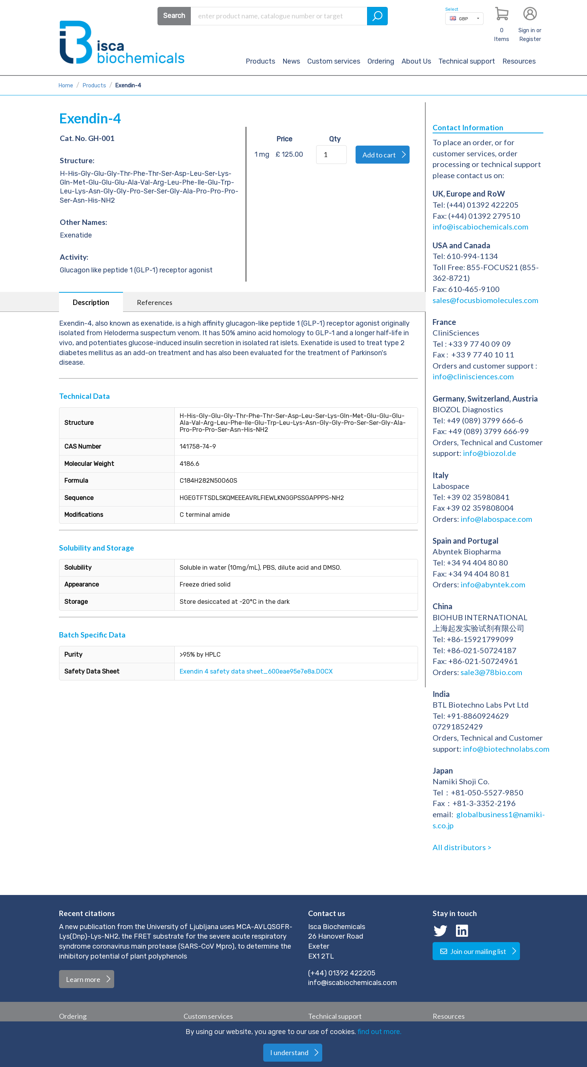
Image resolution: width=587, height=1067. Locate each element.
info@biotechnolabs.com (506, 748)
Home (65, 86)
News (291, 61)
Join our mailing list (472, 951)
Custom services (333, 61)
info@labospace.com (496, 518)
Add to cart (379, 155)
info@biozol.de (488, 452)
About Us (416, 61)
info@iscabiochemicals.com (480, 226)
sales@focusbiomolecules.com (486, 300)
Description (91, 302)
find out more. (379, 1032)
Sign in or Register (529, 35)
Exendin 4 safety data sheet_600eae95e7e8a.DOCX (256, 671)
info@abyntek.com (493, 584)
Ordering (380, 61)
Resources (519, 61)
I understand (289, 1052)
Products (260, 61)
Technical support (466, 61)
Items (501, 35)
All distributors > (462, 847)
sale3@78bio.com (491, 672)
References (154, 302)
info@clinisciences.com (473, 376)
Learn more (83, 979)
